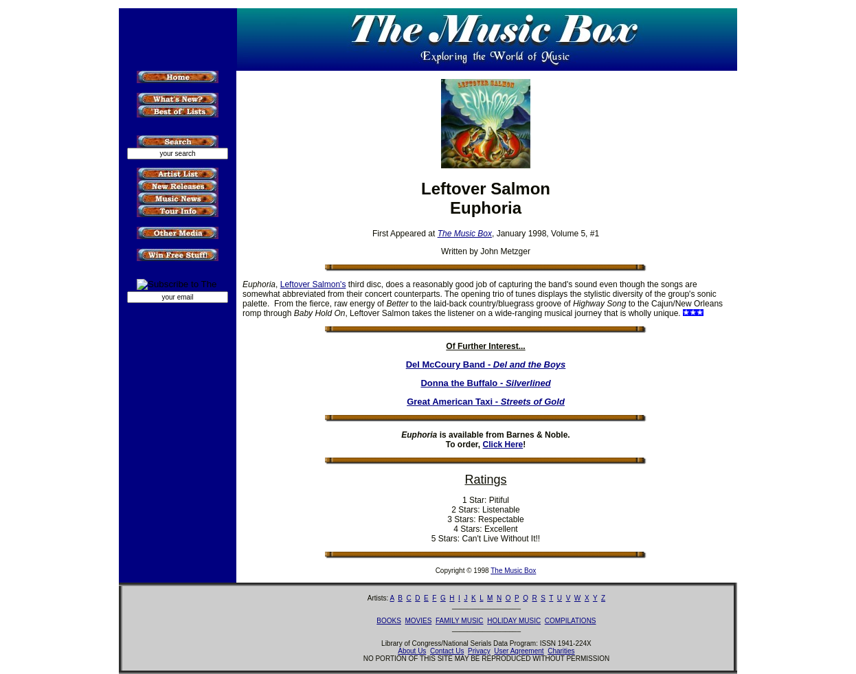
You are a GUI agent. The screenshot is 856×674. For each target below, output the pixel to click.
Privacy (479, 651)
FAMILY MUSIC (460, 621)
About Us (412, 651)
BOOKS (388, 621)
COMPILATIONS (570, 621)
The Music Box (513, 570)
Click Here (503, 444)
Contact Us (447, 651)
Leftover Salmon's (313, 284)
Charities (561, 651)
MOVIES (418, 621)
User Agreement (518, 651)
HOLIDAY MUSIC (514, 621)
